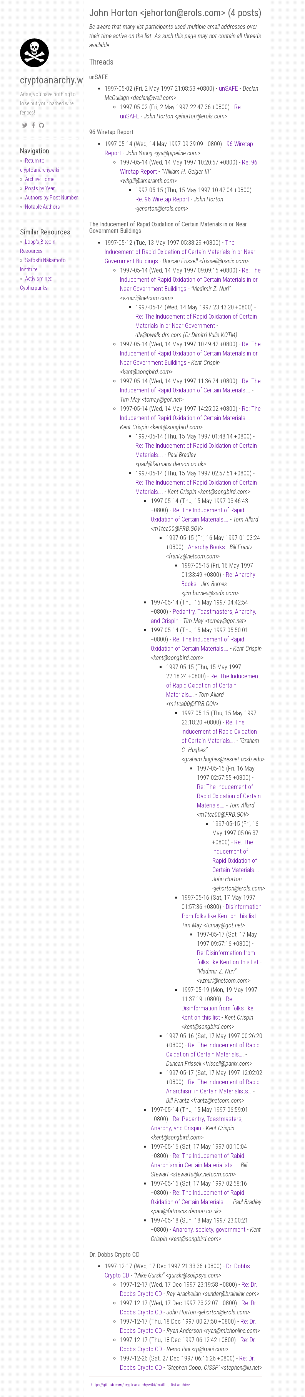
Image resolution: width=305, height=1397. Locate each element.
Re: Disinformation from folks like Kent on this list (217, 1008)
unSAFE (228, 88)
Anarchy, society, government (209, 1229)
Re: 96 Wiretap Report (162, 199)
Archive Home (39, 179)
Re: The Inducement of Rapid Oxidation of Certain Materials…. (213, 685)
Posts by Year (40, 188)
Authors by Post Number (51, 197)
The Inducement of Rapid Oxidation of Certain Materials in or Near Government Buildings (180, 252)
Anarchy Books (206, 547)
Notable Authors (42, 207)
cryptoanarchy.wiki (56, 80)
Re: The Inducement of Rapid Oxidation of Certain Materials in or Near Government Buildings (190, 279)
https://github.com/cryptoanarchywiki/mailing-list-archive (140, 1384)
